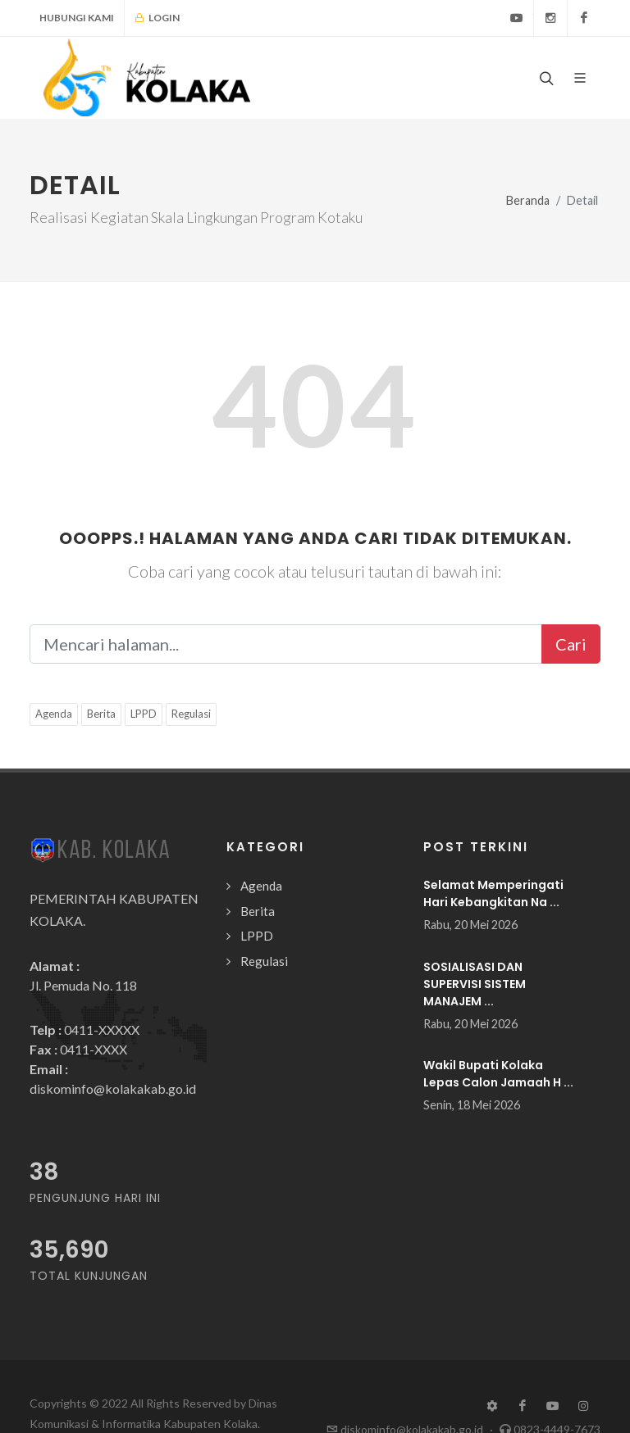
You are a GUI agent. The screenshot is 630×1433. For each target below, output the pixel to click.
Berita (101, 713)
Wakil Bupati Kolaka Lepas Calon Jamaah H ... (498, 1074)
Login (157, 18)
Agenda (53, 713)
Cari (571, 644)
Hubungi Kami (76, 17)
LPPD (143, 713)
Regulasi (191, 713)
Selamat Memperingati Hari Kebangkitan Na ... (493, 893)
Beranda (528, 200)
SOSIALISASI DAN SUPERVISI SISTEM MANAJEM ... (474, 984)
